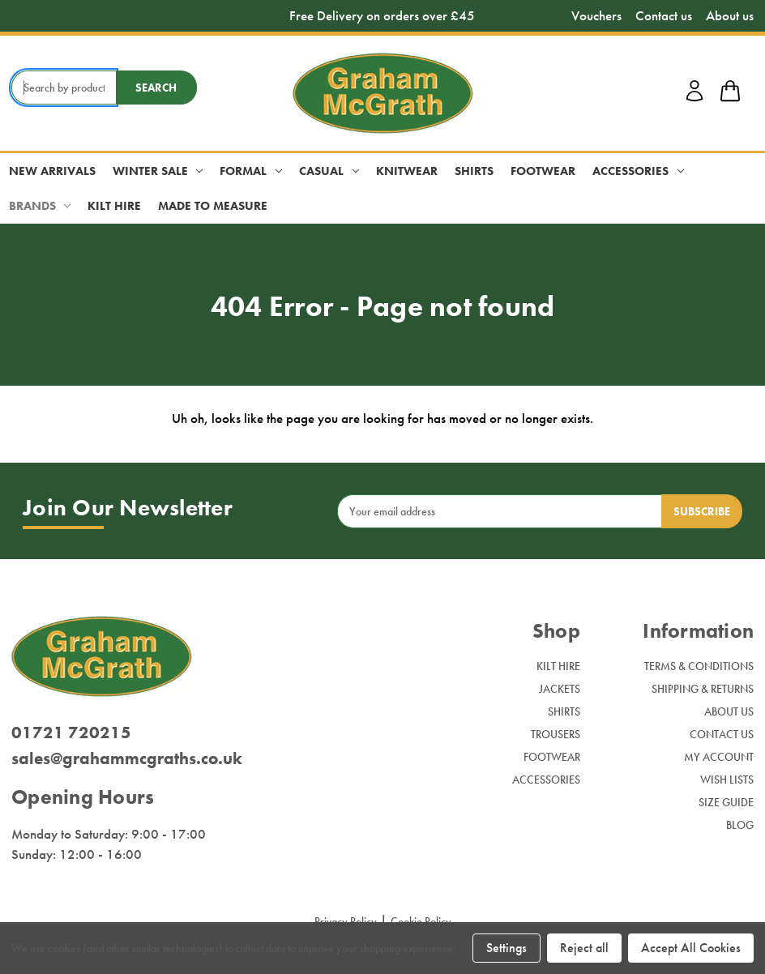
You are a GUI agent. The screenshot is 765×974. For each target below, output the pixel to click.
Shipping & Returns (703, 688)
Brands (40, 206)
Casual (329, 171)
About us (730, 15)
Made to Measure (212, 206)
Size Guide (726, 802)
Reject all (584, 947)
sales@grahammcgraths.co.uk (126, 758)
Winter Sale (158, 171)
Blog (740, 825)
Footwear (543, 171)
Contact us (663, 15)
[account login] (694, 99)
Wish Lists (727, 779)
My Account (719, 757)
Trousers (555, 734)
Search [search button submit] (156, 87)
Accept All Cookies (691, 947)
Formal (251, 171)
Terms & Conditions (699, 666)
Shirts (474, 171)
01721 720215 (71, 732)
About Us (729, 711)
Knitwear (407, 171)
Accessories (638, 171)
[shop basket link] (730, 93)
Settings (506, 947)
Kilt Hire (114, 206)
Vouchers (596, 15)
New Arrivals (52, 171)
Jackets (559, 688)
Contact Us (722, 734)
